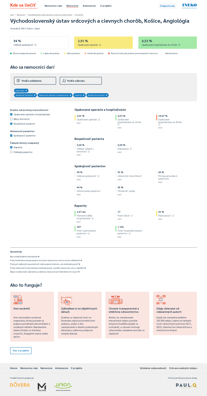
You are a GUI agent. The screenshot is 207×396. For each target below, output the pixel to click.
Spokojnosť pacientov (26, 95)
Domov (13, 368)
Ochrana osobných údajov (183, 368)
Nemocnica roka (53, 5)
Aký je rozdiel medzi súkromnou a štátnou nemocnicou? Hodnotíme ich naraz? (45, 271)
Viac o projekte (21, 350)
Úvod (12, 15)
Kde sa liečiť (24, 5)
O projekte (105, 5)
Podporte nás (167, 5)
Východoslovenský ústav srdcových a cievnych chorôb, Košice (50, 15)
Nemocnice (72, 5)
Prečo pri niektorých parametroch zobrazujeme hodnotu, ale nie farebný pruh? (45, 264)
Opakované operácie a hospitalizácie (55, 95)
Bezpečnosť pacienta (97, 95)
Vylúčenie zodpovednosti (153, 368)
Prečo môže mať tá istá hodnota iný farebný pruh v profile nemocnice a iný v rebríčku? (48, 268)
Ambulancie (89, 5)
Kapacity (79, 95)
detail (79, 123)
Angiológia (79, 15)
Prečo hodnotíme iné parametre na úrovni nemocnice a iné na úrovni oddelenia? (46, 260)
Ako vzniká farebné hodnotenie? (24, 256)
